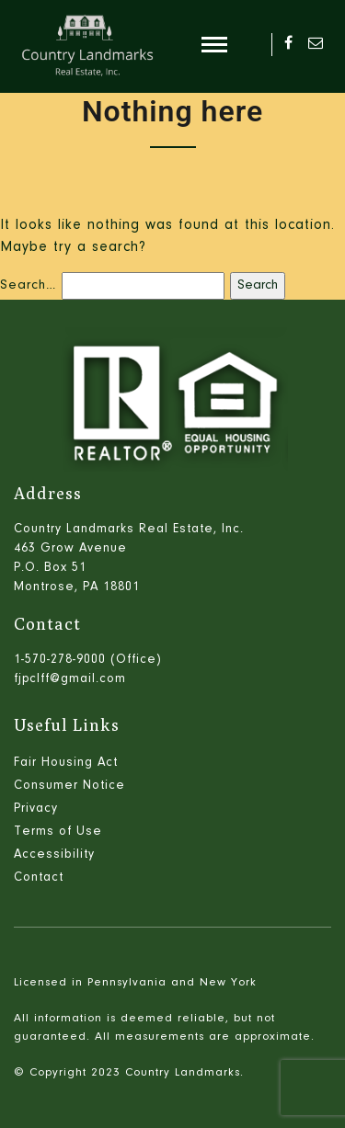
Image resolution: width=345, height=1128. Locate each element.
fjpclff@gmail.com (70, 679)
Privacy (36, 809)
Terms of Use (58, 832)
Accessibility (54, 855)
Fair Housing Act (66, 763)
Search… (28, 285)
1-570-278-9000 (60, 660)
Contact (38, 878)
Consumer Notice (69, 786)
